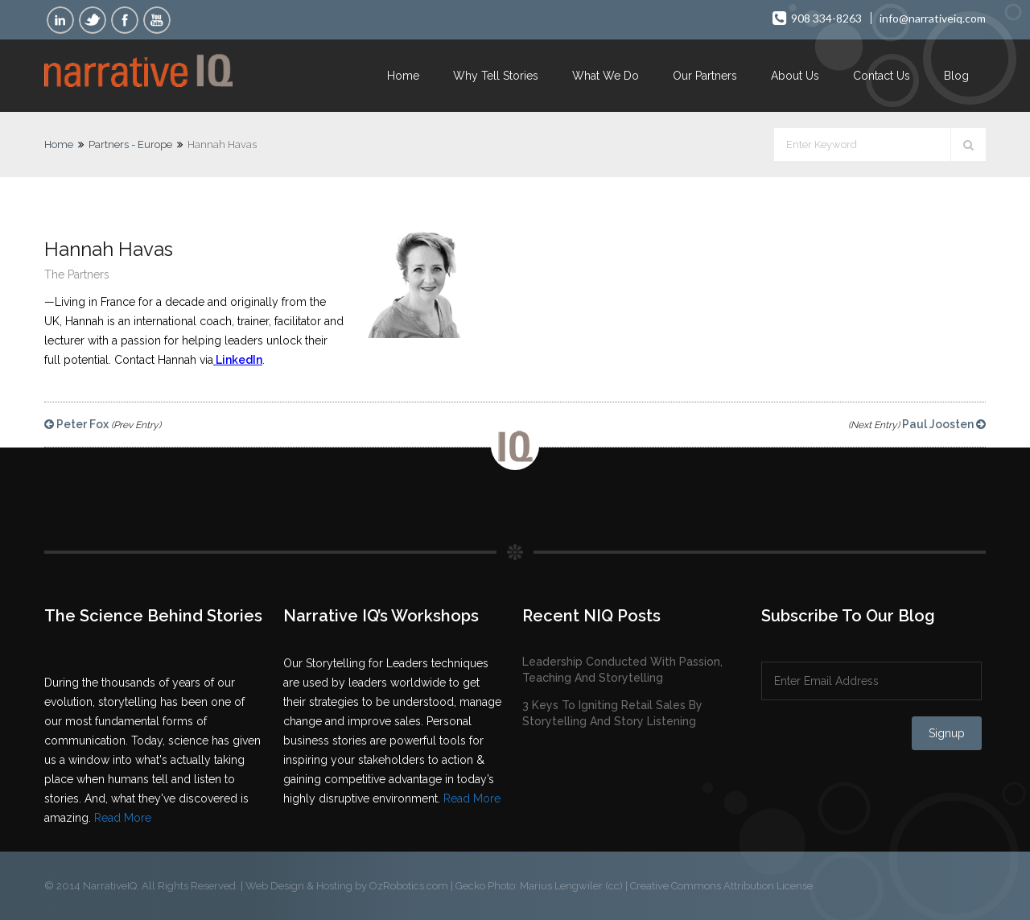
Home (403, 75)
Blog (956, 75)
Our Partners (705, 75)
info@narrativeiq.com (933, 18)
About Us (795, 75)
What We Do (605, 75)
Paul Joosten (917, 424)
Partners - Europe (130, 144)
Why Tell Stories (495, 75)
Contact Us (881, 75)
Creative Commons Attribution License (721, 886)
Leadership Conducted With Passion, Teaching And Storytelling (622, 669)
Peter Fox (102, 424)
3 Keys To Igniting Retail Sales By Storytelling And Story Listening (612, 713)
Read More (122, 817)
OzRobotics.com (408, 886)
